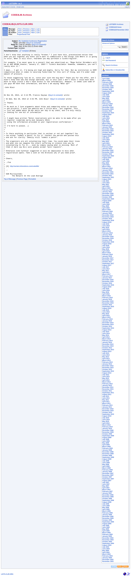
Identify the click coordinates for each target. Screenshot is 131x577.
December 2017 (107, 258)
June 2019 (106, 226)
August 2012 (106, 373)
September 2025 (108, 91)
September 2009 (108, 436)
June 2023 (106, 140)
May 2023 (105, 141)
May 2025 (105, 98)
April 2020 (106, 208)
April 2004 (106, 552)
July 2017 (105, 267)
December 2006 (107, 495)
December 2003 (107, 559)
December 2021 (107, 172)
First (19, 29)
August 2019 (106, 222)
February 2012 (107, 384)
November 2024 (108, 109)
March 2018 (106, 253)
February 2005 (107, 534)
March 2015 (106, 317)
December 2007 (107, 473)
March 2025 (106, 102)
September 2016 (108, 285)
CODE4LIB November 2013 (119, 30)
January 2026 (107, 84)
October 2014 (107, 326)
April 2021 (106, 186)
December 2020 (107, 193)
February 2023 (107, 147)
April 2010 (106, 423)
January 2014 (107, 342)
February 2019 (107, 233)
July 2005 (105, 525)
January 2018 (107, 256)
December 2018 (107, 236)
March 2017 (106, 274)
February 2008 (107, 470)
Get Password (111, 60)
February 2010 (107, 427)
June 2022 (106, 161)
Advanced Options (108, 43)
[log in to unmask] (33, 43)
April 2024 (106, 122)
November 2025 (108, 88)
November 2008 (108, 454)
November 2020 (108, 195)
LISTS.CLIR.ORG (7, 574)
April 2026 (106, 79)
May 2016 (105, 292)
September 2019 (108, 220)
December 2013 (107, 344)
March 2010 (106, 425)
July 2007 (105, 482)
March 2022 (106, 167)
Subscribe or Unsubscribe (115, 70)
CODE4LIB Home (115, 27)
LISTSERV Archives (116, 24)
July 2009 (105, 439)
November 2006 (108, 497)
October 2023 (107, 132)
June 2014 (106, 333)
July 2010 (105, 418)
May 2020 (105, 206)
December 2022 (107, 150)
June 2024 (106, 118)
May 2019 (105, 228)
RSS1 (120, 566)
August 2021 (106, 179)
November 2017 (108, 260)
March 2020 (106, 210)
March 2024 (106, 123)
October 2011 (107, 391)
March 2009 (106, 446)
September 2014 (108, 328)
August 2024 (106, 114)
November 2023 (108, 131)
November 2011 (108, 389)
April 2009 (106, 445)
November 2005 (108, 518)
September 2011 (108, 393)
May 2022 (105, 163)
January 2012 (107, 385)
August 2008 (106, 459)
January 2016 (107, 299)
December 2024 (107, 107)
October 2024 (107, 111)
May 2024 (105, 120)
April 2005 (106, 531)
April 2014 (106, 337)
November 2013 (108, 346)
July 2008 (105, 461)
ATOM (114, 566)
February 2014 (107, 341)
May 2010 (105, 421)
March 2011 (106, 403)
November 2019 (108, 217)
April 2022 (106, 165)
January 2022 (107, 170)
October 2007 (107, 477)
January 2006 (107, 515)
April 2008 (106, 466)
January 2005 (107, 536)
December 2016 (107, 280)
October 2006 (107, 498)
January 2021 (107, 192)
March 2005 (106, 533)
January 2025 (107, 106)
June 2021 (106, 183)
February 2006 (107, 513)
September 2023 (108, 134)
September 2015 (108, 306)
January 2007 (107, 493)
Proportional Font (23, 34)
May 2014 (105, 335)
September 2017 (108, 263)
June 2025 (106, 97)
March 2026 (106, 80)
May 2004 (105, 550)
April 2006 (106, 509)
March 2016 (106, 296)
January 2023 (107, 149)
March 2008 (106, 468)
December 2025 (107, 86)
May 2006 (105, 507)
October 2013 (107, 348)
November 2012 (108, 367)
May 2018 (105, 249)
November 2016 (108, 281)
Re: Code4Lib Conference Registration (33, 41)
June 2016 (106, 290)
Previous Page (22, 204)
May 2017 (105, 271)
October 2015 (107, 305)
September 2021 (108, 177)
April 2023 (106, 143)
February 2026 (107, 82)
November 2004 (108, 540)
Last (38, 29)
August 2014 (106, 330)
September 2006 (108, 500)
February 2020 (107, 211)
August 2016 (106, 287)
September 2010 (108, 414)
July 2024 (105, 116)
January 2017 (107, 278)
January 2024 (107, 127)
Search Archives (108, 40)
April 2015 (106, 315)
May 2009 (105, 443)
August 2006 (106, 502)
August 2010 (106, 416)
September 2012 (108, 371)
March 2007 (106, 489)
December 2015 (107, 301)
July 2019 (105, 224)
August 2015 (106, 308)
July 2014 (105, 332)
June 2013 (106, 355)
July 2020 (105, 202)
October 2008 (107, 455)
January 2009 (107, 450)
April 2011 (106, 402)
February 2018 (107, 254)
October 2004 (107, 542)
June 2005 (106, 527)
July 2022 (105, 159)
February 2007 (107, 491)
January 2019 (107, 235)
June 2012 (106, 376)
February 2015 (107, 319)
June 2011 (106, 398)
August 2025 (106, 93)
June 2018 (106, 247)
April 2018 (106, 251)
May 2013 (105, 357)
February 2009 (107, 448)
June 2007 (106, 484)
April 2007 (106, 488)
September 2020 (108, 199)
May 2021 (105, 184)
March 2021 (106, 188)
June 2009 (106, 441)
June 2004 (106, 549)
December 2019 (107, 215)
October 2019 (107, 219)
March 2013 (106, 360)
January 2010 (107, 428)
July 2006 (105, 504)
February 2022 (107, 168)
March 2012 (106, 382)
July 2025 (105, 95)
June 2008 (106, 463)
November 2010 (108, 411)
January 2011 (107, 407)
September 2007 (108, 479)
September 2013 (108, 350)
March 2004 (106, 554)
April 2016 (106, 294)
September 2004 (108, 543)
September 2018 (108, 242)
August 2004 (106, 545)
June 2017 (106, 269)
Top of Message (9, 204)
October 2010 (107, 412)
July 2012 (105, 375)
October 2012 (107, 369)
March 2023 (106, 145)
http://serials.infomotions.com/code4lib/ (24, 189)
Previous (26, 29)
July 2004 (105, 547)
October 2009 (107, 434)
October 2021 (107, 175)
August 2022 (106, 158)
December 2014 (107, 323)
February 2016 (107, 297)
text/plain (25, 51)
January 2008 (107, 472)
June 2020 (106, 204)
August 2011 (106, 394)
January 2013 (107, 364)
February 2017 (107, 276)
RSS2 (126, 566)
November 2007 (108, 475)
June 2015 (106, 312)
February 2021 (107, 190)
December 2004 (107, 538)
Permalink (32, 204)
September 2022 (108, 156)
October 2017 (107, 262)
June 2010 (106, 420)
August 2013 (106, 351)
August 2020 (106, 201)
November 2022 (108, 152)
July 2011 (105, 396)
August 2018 (106, 244)
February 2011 (107, 405)
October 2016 (107, 283)
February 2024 (107, 125)
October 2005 (107, 520)
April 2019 (106, 229)
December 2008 (107, 452)
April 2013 (106, 359)
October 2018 (107, 240)
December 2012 (107, 366)
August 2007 (106, 481)
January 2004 (107, 558)
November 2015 (108, 303)
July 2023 (105, 138)
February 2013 (107, 362)
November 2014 (108, 324)
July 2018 (105, 245)
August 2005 (106, 524)
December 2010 (107, 409)
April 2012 (106, 380)
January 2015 (107, 321)
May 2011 (105, 400)
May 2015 (105, 314)
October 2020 (107, 197)
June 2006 (106, 506)
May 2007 (105, 486)
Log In (108, 58)
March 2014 (106, 339)
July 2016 (105, 289)
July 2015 (105, 310)
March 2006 (106, 511)
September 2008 (108, 457)
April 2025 (106, 100)
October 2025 (107, 89)
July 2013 (105, 353)
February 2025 (107, 104)
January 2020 (107, 213)
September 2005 (108, 522)
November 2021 (108, 174)
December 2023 (107, 129)
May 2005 (105, 529)
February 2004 (107, 556)
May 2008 (105, 464)
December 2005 (107, 516)
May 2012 (105, 378)
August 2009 (106, 437)
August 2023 (106, 136)
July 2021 (105, 181)
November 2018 (108, 238)
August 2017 (106, 265)
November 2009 (108, 432)
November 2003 (108, 561)
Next (33, 29)
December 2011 (107, 387)
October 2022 (107, 154)
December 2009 (107, 430)
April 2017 (106, 272)
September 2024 (108, 113)
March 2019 (106, 231)
